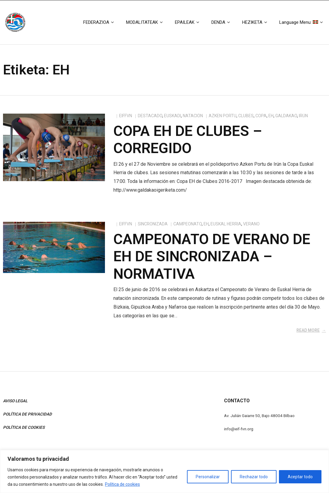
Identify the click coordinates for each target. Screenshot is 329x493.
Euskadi (172, 115)
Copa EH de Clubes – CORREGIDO (187, 139)
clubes (246, 115)
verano (251, 223)
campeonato (187, 223)
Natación (193, 115)
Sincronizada (153, 223)
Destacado (150, 115)
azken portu (222, 115)
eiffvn (125, 115)
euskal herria (225, 223)
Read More (308, 330)
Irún (303, 115)
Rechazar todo (254, 476)
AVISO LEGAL (15, 400)
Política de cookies (122, 484)
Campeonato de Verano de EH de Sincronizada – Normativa (211, 256)
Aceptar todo (300, 476)
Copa (261, 115)
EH (271, 115)
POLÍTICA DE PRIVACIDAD (27, 414)
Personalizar (208, 476)
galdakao (286, 115)
